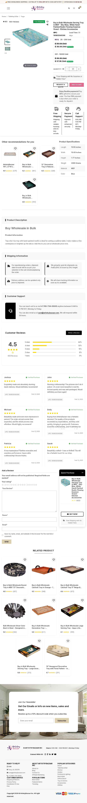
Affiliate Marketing (38, 775)
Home (4, 16)
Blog (33, 770)
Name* (5, 515)
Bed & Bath (61, 776)
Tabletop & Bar (13, 16)
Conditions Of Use (13, 784)
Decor (60, 765)
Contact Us (36, 773)
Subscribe (62, 721)
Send (7, 542)
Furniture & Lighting (64, 774)
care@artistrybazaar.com (48, 313)
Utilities (60, 785)
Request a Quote (61, 85)
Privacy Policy (11, 782)
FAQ (8, 786)
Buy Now (72, 514)
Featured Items (37, 782)
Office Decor (62, 778)
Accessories (62, 783)
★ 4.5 (5, 22)
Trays (23, 16)
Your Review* (7, 488)
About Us (35, 768)
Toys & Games (62, 781)
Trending (35, 784)
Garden (60, 772)
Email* (4, 525)
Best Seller (35, 779)
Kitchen (60, 770)
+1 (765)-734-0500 (14, 776)
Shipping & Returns (13, 779)
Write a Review (74, 333)
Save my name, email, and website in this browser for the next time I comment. (29, 535)
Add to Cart (77, 85)
